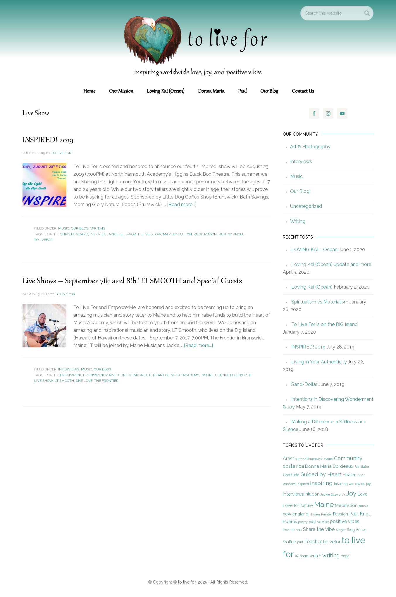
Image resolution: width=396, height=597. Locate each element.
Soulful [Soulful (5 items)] (288, 542)
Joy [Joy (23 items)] (351, 493)
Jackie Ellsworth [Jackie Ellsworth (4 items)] (333, 494)
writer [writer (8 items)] (315, 555)
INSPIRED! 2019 (48, 140)
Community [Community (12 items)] (348, 458)
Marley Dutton (177, 234)
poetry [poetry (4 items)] (303, 522)
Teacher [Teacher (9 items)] (313, 541)
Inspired (97, 234)
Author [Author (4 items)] (300, 459)
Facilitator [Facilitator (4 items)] (361, 466)
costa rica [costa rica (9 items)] (293, 466)
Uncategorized (306, 206)
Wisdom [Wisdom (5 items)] (301, 556)
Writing (98, 228)
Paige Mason (205, 234)
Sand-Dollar (304, 384)
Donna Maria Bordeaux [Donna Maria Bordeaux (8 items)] (329, 466)
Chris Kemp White (134, 375)
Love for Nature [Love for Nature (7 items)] (298, 505)
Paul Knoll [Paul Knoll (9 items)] (360, 514)
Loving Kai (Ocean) (312, 287)
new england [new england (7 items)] (295, 514)
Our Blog (80, 228)
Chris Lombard (74, 234)
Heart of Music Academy (176, 375)
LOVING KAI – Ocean (314, 249)
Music (63, 228)
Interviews (68, 369)
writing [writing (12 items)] (331, 555)
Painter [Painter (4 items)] (326, 514)
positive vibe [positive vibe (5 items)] (319, 522)
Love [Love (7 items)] (363, 494)
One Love (84, 381)
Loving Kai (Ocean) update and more (331, 264)
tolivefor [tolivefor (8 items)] (331, 541)
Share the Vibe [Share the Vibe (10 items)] (319, 529)
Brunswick (70, 375)
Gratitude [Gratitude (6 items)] (291, 474)
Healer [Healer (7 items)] (349, 474)
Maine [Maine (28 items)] (324, 504)
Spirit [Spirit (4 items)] (299, 542)
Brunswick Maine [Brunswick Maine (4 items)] (320, 459)
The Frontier (106, 381)
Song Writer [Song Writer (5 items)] (356, 530)
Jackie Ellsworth (124, 234)
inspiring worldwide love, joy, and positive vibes (198, 72)
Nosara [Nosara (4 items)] (314, 514)
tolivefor (43, 240)
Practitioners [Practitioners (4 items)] (292, 530)
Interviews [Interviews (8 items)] (293, 494)
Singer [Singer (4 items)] (341, 530)
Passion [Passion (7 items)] (340, 514)
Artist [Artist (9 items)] (288, 458)
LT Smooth (64, 381)
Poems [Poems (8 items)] (290, 521)
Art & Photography (310, 146)
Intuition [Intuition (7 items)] (312, 494)
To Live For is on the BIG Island (324, 324)
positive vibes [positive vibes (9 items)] (344, 521)
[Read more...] (181, 204)
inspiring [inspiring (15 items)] (321, 483)
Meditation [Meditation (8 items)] (346, 505)
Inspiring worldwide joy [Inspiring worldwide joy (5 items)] (352, 484)
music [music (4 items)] (363, 506)
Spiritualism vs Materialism (319, 302)
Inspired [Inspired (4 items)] (303, 484)
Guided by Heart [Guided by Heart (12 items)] (321, 474)
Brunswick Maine (99, 375)
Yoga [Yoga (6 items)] (345, 555)
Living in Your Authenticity (319, 362)
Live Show (151, 234)
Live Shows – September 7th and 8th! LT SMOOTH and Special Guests (135, 281)
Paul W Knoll (231, 234)
